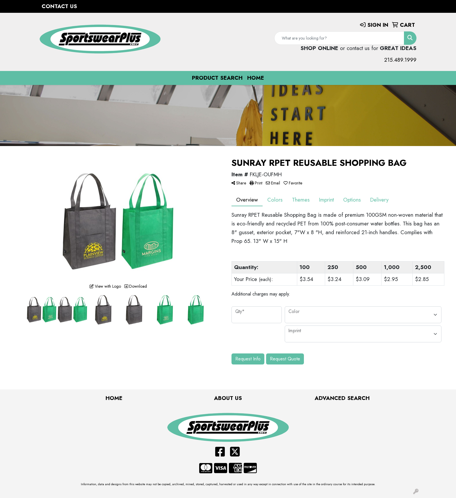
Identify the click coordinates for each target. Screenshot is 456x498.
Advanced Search (342, 398)
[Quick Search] (339, 38)
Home (255, 78)
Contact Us (59, 6)
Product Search (217, 78)
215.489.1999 (400, 60)
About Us (228, 398)
